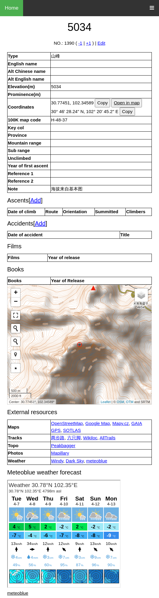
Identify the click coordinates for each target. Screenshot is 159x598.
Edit (101, 43)
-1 (80, 43)
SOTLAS (72, 430)
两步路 (57, 437)
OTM (129, 402)
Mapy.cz (120, 423)
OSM (120, 402)
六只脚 (74, 437)
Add (35, 200)
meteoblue (96, 460)
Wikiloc (90, 437)
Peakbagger (63, 445)
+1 (88, 43)
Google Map (98, 423)
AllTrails (108, 437)
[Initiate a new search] (15, 328)
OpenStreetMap (67, 423)
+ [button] (16, 293)
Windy (57, 460)
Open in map (127, 102)
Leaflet (106, 402)
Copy (102, 102)
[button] (15, 354)
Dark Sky (75, 460)
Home (11, 8)
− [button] (16, 302)
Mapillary (60, 453)
